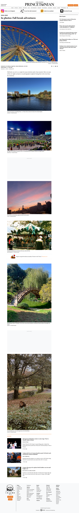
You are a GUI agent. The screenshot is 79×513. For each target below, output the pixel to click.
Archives (50, 7)
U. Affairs (19, 486)
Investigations (39, 497)
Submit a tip (3, 5)
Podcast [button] (39, 7)
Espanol (57, 489)
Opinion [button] (16, 7)
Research (19, 496)
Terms (57, 503)
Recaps (38, 487)
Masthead (58, 491)
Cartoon (38, 500)
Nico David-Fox (68, 29)
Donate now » (45, 256)
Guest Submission (30, 493)
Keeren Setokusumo (20, 66)
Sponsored (63, 7)
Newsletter (48, 499)
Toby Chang (68, 35)
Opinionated (48, 489)
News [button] (12, 7)
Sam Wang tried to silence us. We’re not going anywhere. (69, 40)
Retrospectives (39, 495)
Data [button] (29, 7)
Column (28, 488)
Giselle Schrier (3, 67)
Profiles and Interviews (39, 491)
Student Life (19, 487)
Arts (47, 493)
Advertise (58, 496)
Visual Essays (39, 498)
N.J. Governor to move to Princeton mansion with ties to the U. (68, 19)
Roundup (48, 486)
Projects (48, 498)
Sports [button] (20, 7)
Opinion (28, 487)
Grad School (19, 489)
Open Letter (29, 495)
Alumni (18, 491)
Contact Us (58, 492)
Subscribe (70, 5)
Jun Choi (25, 66)
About (57, 495)
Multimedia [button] (44, 7)
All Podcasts (48, 490)
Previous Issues (4, 4)
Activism (18, 494)
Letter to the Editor (30, 489)
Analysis (18, 500)
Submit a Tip (58, 499)
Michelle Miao (67, 42)
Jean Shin (10, 67)
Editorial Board (30, 494)
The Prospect (49, 492)
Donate (76, 5)
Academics (19, 497)
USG (18, 495)
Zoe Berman (8, 66)
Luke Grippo (62, 22)
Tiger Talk (48, 487)
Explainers (29, 485)
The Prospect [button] (34, 7)
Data (28, 498)
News (18, 485)
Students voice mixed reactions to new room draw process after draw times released (68, 47)
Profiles (38, 494)
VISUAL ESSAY (4, 15)
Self (47, 497)
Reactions (29, 497)
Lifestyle (47, 495)
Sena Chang (62, 35)
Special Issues (49, 501)
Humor (58, 7)
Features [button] (25, 7)
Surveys (28, 499)
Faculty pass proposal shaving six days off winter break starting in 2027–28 (68, 33)
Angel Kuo (13, 66)
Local (18, 490)
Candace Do (3, 66)
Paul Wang (61, 42)
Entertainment (49, 494)
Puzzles (54, 7)
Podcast (48, 485)
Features (38, 493)
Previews (38, 489)
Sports (38, 485)
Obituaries (19, 498)
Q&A (18, 492)
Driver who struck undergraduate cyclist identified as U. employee (67, 26)
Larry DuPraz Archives (58, 498)
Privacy (57, 502)
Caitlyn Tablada (62, 50)
